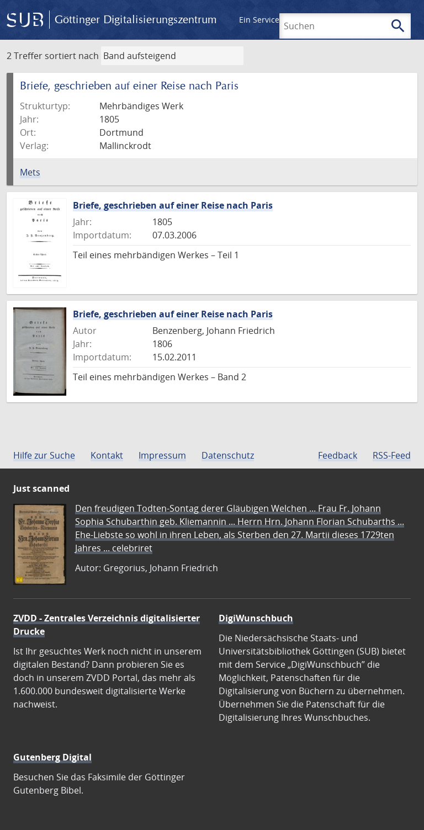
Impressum (162, 455)
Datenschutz (228, 455)
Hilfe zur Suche (44, 455)
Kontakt (107, 455)
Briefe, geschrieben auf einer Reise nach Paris (173, 205)
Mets (30, 172)
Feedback (337, 455)
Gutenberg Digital (52, 757)
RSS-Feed (392, 455)
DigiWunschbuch (256, 618)
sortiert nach (72, 56)
